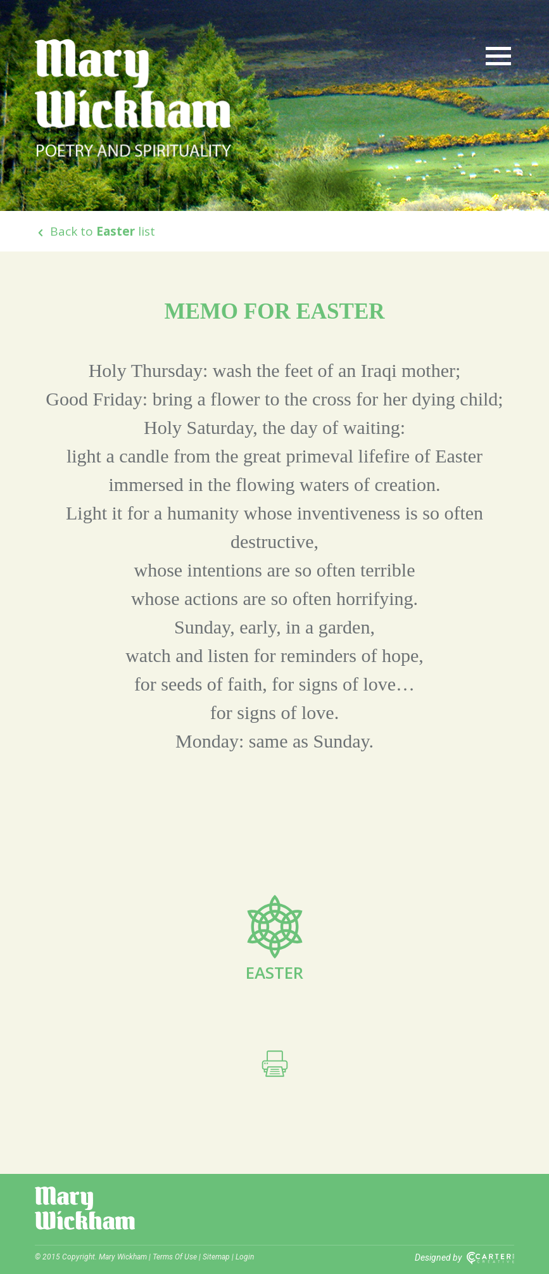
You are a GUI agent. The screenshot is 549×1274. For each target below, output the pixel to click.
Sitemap (216, 1256)
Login (245, 1256)
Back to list (95, 231)
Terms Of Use (175, 1256)
